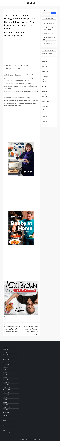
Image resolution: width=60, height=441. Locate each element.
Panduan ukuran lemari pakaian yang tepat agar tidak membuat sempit (48, 43)
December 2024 (45, 99)
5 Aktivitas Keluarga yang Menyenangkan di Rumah (47, 32)
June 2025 (44, 84)
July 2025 (44, 81)
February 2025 (45, 94)
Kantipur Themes (36, 439)
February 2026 (45, 64)
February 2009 (45, 106)
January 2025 (45, 96)
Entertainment (6, 422)
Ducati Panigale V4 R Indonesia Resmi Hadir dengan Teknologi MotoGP (48, 37)
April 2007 (44, 114)
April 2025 (44, 89)
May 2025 (44, 86)
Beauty (4, 417)
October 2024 (45, 104)
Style (4, 430)
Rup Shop (30, 2)
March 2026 (44, 61)
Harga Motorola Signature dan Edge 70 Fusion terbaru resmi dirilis (48, 23)
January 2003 (45, 124)
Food (5, 319)
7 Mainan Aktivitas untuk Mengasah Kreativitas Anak (48, 28)
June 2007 (44, 111)
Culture (4, 420)
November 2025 (45, 71)
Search (43, 10)
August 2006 (44, 116)
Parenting (5, 427)
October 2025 (45, 74)
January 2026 (45, 66)
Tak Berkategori (6, 432)
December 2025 (45, 69)
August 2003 (44, 121)
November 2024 (45, 101)
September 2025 (45, 76)
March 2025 (44, 91)
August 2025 (44, 79)
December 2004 (45, 119)
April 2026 (44, 59)
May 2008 (44, 109)
